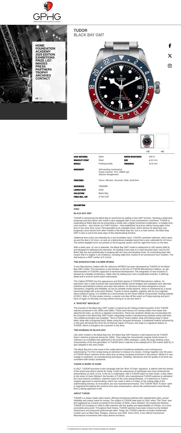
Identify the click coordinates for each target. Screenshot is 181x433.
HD (148, 151)
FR (37, 98)
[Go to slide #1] (147, 141)
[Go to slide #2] (162, 141)
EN (40, 98)
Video (76, 208)
